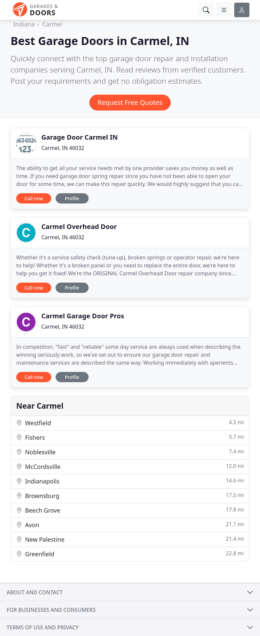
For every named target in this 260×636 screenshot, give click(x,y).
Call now (33, 198)
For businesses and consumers (51, 609)
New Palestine (130, 539)
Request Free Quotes (130, 102)
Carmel (52, 24)
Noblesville (130, 452)
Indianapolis (130, 481)
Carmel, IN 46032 (62, 148)
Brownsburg (130, 495)
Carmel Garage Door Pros (82, 315)
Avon (130, 525)
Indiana (23, 24)
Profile (72, 198)
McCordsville (130, 466)
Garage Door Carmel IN (79, 137)
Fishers (130, 437)
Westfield (130, 423)
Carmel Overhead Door (79, 226)
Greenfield (130, 554)
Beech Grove (130, 510)
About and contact (35, 592)
